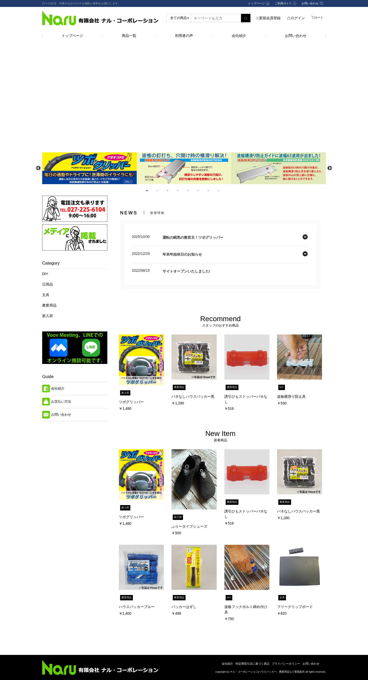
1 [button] (147, 190)
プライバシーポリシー (286, 663)
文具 (45, 295)
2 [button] (157, 190)
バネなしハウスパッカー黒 (192, 396)
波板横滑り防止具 (291, 396)
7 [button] (208, 190)
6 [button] (198, 190)
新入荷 (47, 316)
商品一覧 (129, 36)
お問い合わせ (295, 36)
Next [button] (329, 168)
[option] (89, 168)
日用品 (47, 284)
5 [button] (187, 190)
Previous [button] (38, 168)
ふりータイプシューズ (189, 526)
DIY (45, 274)
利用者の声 (184, 36)
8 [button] (218, 190)
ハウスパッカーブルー (137, 607)
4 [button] (177, 190)
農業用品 (49, 305)
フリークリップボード (295, 607)
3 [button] (167, 190)
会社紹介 (239, 36)
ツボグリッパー (131, 402)
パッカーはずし (184, 607)
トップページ (72, 36)
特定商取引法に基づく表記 (252, 663)
